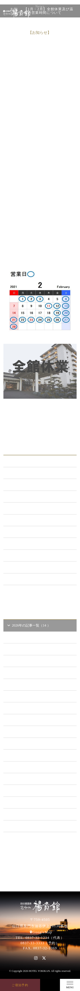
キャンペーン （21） (26, 508)
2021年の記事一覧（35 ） (29, 743)
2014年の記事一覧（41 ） (29, 826)
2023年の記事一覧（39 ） (29, 720)
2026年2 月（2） (25, 673)
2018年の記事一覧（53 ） (29, 779)
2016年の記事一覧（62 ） (29, 802)
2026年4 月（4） (25, 649)
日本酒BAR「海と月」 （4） (32, 520)
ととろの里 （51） (24, 543)
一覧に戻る (40, 421)
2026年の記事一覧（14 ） (28, 625)
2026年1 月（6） (25, 685)
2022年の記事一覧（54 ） (29, 732)
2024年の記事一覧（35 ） (29, 708)
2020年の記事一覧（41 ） (29, 755)
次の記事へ (40, 430)
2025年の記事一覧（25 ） (29, 696)
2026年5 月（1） (25, 637)
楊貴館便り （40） (24, 567)
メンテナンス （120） (26, 496)
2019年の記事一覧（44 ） (29, 767)
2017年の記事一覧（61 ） (29, 790)
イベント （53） (22, 555)
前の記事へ (40, 411)
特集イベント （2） (25, 579)
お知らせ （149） (23, 473)
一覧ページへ (40, 593)
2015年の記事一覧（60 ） (29, 814)
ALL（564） (19, 461)
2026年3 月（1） (25, 661)
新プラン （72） (22, 485)
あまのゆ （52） (22, 532)
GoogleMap (42, 932)
